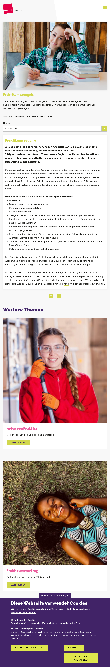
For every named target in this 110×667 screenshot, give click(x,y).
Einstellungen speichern (29, 654)
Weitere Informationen (23, 619)
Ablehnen (73, 654)
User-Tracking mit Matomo (28, 635)
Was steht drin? (11, 128)
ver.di (66, 284)
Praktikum (19, 117)
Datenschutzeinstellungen (55, 602)
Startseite (7, 117)
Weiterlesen (18, 443)
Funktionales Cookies (24, 626)
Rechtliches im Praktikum (39, 117)
